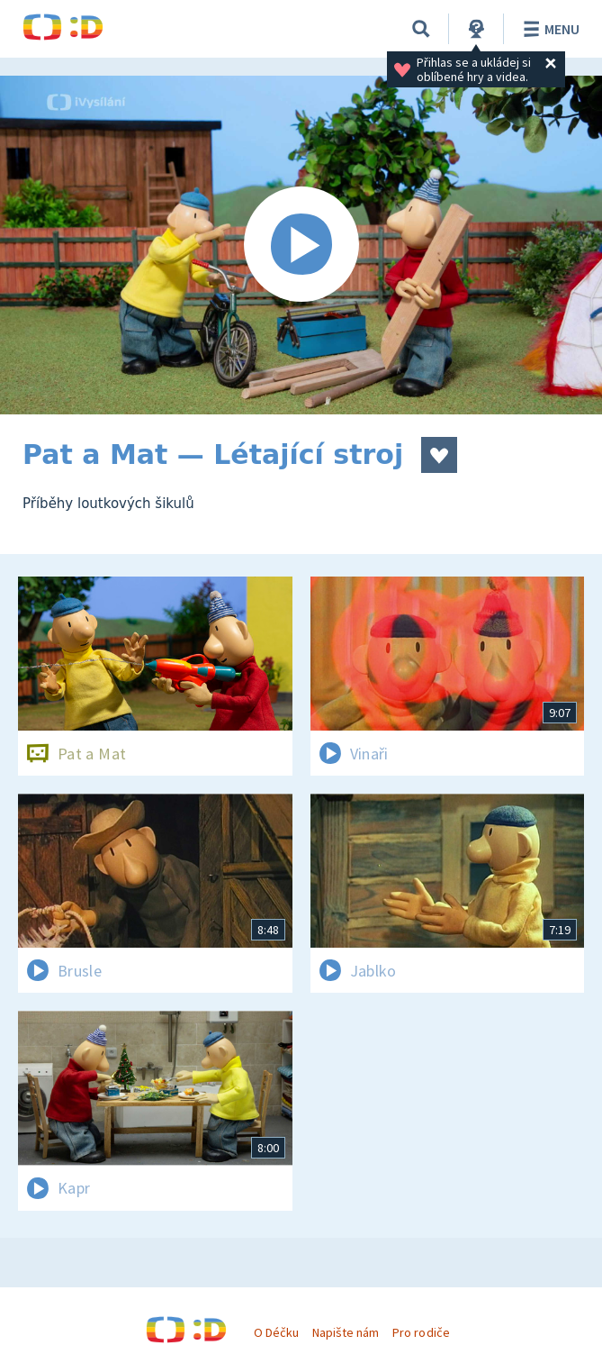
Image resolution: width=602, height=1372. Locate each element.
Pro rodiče (420, 1332)
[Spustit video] (301, 245)
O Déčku (276, 1332)
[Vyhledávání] (421, 29)
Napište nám (345, 1332)
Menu (548, 28)
